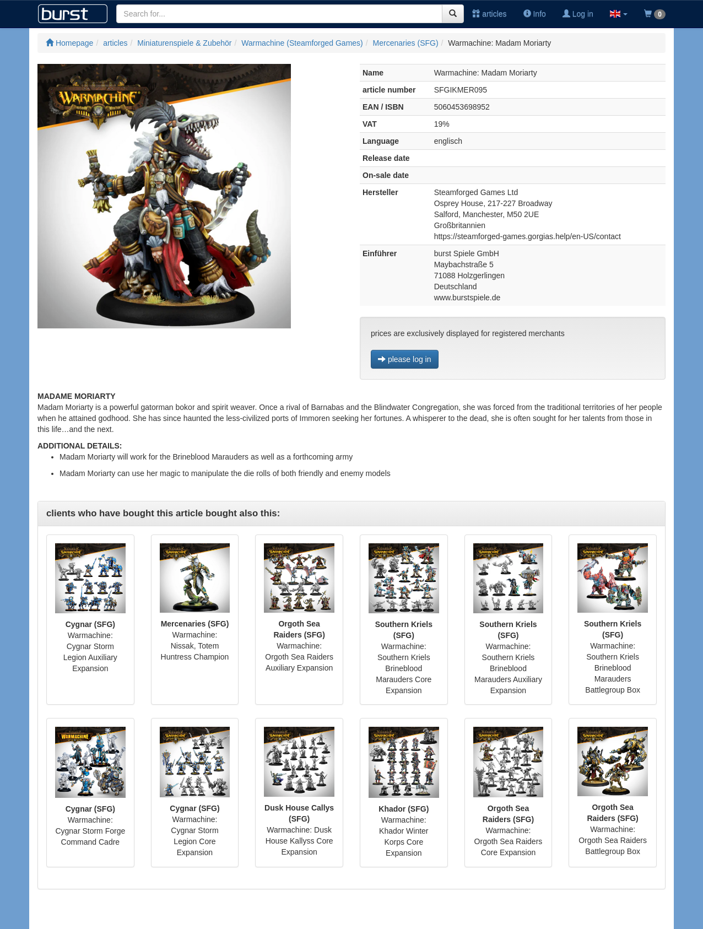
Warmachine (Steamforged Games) (302, 43)
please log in (404, 359)
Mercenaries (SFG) (406, 43)
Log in (578, 13)
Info (534, 13)
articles (489, 13)
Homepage (69, 43)
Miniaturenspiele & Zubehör (184, 43)
